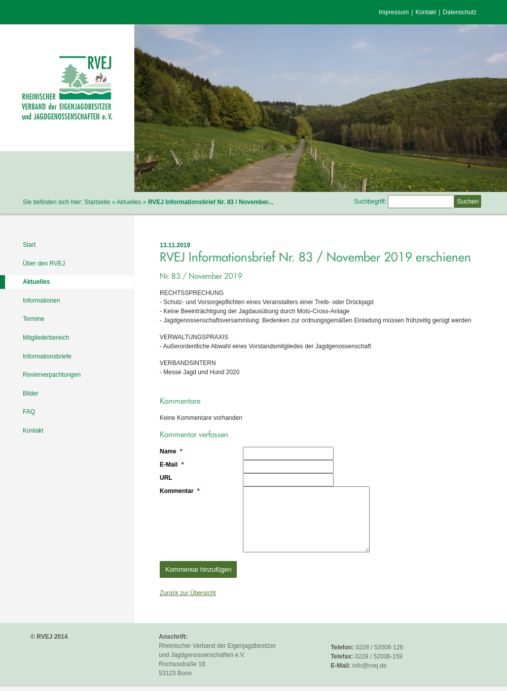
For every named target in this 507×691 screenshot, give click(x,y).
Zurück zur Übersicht (188, 593)
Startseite (97, 202)
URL (166, 477)
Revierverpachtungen (52, 374)
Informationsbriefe (47, 356)
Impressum (394, 12)
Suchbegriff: (370, 201)
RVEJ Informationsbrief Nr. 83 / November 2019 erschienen (315, 257)
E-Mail (172, 464)
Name (171, 451)
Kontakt (425, 12)
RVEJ (67, 87)
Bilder (31, 393)
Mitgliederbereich (46, 337)
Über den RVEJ (44, 263)
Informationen (41, 300)
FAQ (29, 411)
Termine (34, 318)
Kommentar (180, 491)
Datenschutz (460, 12)
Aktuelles (129, 202)
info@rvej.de (369, 665)
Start (29, 244)
